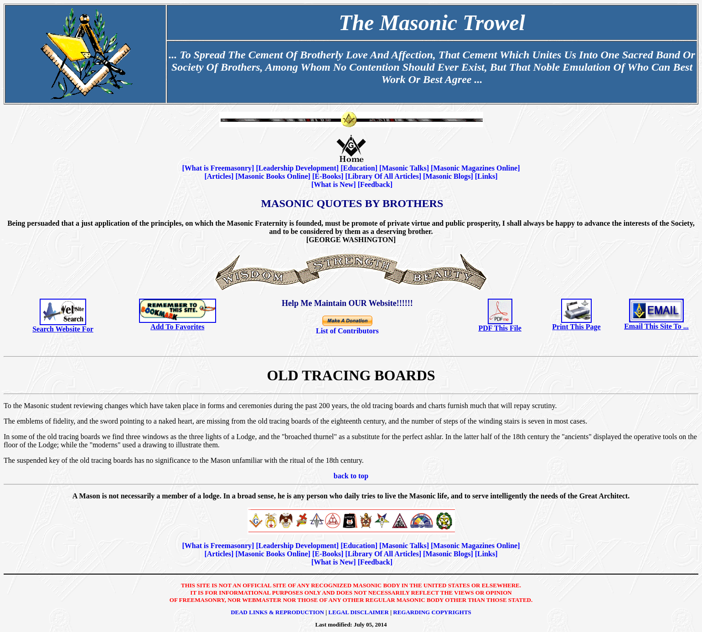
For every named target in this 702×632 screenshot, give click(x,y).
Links (486, 176)
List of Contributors (347, 331)
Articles (219, 176)
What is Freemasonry (218, 168)
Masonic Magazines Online (475, 168)
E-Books (328, 176)
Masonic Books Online (273, 176)
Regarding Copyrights (432, 612)
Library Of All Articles (383, 176)
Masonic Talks (404, 168)
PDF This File (500, 328)
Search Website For (62, 329)
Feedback (375, 184)
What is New (333, 184)
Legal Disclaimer (358, 612)
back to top (351, 476)
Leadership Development (297, 168)
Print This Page (576, 327)
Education (359, 168)
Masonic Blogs (447, 176)
